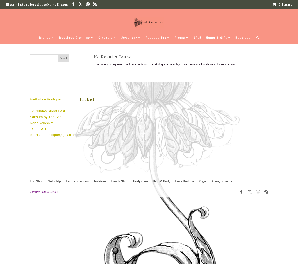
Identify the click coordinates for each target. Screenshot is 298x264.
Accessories (156, 38)
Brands (45, 38)
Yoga (202, 181)
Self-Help (54, 181)
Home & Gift (216, 38)
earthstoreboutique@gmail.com (54, 135)
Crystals (105, 38)
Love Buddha (184, 181)
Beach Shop (119, 181)
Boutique (243, 38)
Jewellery (129, 38)
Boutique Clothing (74, 38)
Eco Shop (36, 181)
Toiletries (100, 181)
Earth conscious (77, 181)
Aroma (180, 38)
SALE (197, 38)
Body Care (140, 181)
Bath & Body (161, 181)
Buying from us (221, 181)
